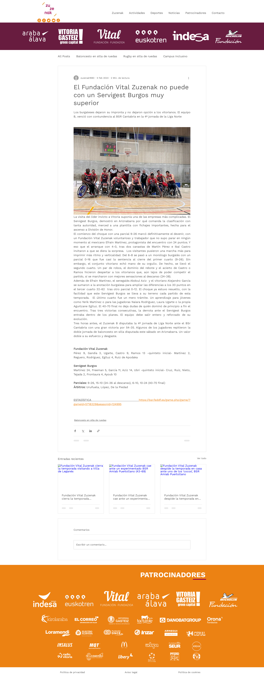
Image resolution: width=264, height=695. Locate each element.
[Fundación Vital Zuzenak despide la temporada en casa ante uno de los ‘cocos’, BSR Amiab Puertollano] (183, 477)
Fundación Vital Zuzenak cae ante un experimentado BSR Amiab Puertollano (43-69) (132, 497)
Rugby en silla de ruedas (140, 56)
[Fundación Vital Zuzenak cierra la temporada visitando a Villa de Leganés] (81, 477)
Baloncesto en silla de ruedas (96, 56)
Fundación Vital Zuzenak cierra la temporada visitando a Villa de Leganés (79, 497)
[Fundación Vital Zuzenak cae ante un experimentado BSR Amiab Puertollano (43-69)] (132, 477)
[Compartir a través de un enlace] (98, 430)
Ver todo (201, 458)
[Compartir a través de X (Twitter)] (82, 430)
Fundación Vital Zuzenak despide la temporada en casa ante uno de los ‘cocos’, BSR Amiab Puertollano (181, 497)
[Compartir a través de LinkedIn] (90, 430)
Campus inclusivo (175, 56)
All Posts (64, 56)
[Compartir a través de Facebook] (75, 430)
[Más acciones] (188, 78)
